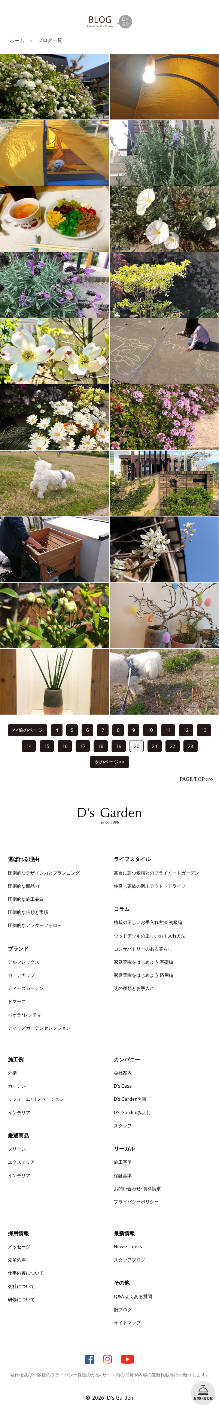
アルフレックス (23, 961)
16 (64, 745)
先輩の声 (17, 1259)
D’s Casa (123, 1085)
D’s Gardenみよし (132, 1112)
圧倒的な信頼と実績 (28, 912)
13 (204, 729)
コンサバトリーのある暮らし (143, 948)
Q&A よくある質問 (133, 1296)
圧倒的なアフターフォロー (35, 925)
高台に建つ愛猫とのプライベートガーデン (156, 872)
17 (82, 745)
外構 (12, 1072)
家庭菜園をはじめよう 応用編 (143, 975)
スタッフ (123, 1125)
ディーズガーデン (26, 988)
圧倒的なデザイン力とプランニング (44, 872)
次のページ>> (109, 761)
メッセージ (19, 1246)
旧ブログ (123, 1309)
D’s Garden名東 (130, 1099)
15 (46, 745)
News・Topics (128, 1246)
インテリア (19, 1112)
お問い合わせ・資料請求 (137, 1188)
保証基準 (123, 1175)
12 (186, 729)
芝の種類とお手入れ (134, 988)
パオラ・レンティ (25, 1014)
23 (190, 745)
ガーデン (17, 1085)
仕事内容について (26, 1272)
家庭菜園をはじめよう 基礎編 (143, 961)
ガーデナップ (21, 975)
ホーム (17, 40)
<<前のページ (27, 729)
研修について (21, 1299)
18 (100, 745)
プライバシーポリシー (136, 1201)
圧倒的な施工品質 (26, 899)
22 (172, 745)
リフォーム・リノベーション (36, 1099)
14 (28, 745)
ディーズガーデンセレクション (39, 1027)
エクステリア (21, 1161)
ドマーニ (17, 1001)
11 (168, 729)
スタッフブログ (129, 1259)
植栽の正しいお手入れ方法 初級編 (148, 922)
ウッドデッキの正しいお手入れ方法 (150, 935)
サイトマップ (127, 1322)
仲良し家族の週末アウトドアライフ (150, 885)
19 (118, 745)
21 (154, 745)
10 (150, 729)
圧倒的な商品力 (23, 885)
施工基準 (123, 1161)
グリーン (17, 1148)
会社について (21, 1286)
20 (136, 745)
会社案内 (123, 1072)
